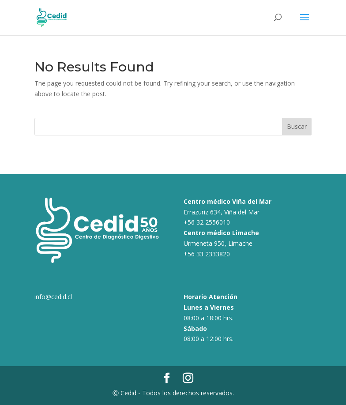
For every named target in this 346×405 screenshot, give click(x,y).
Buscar (297, 126)
